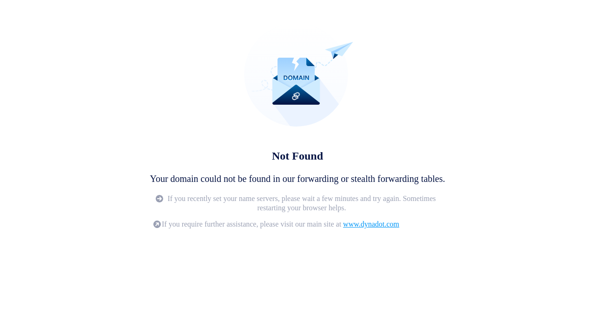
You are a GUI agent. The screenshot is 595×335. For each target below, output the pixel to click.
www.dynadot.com (371, 224)
